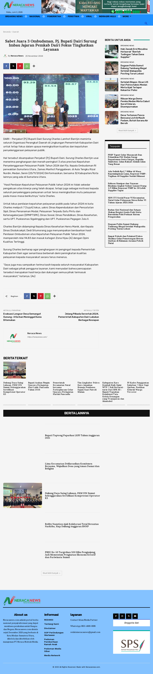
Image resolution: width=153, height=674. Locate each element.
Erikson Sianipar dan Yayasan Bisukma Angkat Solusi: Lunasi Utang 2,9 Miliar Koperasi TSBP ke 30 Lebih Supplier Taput (127, 186)
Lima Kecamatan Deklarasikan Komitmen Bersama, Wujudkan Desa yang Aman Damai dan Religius (70, 466)
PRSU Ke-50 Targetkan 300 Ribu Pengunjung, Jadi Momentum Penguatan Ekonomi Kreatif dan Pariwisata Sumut (70, 555)
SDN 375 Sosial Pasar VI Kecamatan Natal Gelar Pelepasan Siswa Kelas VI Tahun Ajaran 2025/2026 (127, 199)
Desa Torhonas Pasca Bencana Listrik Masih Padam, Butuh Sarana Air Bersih (134, 119)
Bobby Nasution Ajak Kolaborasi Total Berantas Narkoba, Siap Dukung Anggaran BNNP (72, 525)
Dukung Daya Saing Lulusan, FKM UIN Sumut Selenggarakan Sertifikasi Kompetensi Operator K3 (14, 388)
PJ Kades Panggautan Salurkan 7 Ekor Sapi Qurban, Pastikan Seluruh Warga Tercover (138, 387)
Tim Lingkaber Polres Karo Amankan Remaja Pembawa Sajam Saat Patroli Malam (89, 387)
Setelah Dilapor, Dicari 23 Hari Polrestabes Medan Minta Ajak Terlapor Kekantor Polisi (134, 86)
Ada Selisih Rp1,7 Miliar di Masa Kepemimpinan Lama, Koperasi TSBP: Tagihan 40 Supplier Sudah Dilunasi (127, 173)
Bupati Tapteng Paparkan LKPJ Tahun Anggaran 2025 (72, 436)
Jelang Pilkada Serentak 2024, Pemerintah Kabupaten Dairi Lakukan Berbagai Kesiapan (78, 316)
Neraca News (17, 56)
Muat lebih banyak (127, 130)
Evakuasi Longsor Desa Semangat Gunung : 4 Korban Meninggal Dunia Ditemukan (22, 316)
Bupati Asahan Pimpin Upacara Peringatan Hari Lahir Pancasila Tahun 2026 (39, 386)
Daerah (16, 32)
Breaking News (127, 45)
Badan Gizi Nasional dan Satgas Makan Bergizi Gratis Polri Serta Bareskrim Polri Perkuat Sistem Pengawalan (124, 213)
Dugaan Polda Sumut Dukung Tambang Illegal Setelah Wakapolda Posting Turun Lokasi (134, 69)
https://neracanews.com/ (37, 337)
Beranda (7, 32)
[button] (146, 23)
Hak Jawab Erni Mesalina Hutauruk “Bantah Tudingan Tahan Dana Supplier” (134, 53)
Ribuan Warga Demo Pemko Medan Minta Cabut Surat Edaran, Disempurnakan (135, 102)
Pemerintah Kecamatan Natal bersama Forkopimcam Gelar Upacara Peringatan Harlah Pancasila (63, 388)
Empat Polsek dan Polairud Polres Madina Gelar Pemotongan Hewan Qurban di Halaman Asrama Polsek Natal (125, 239)
